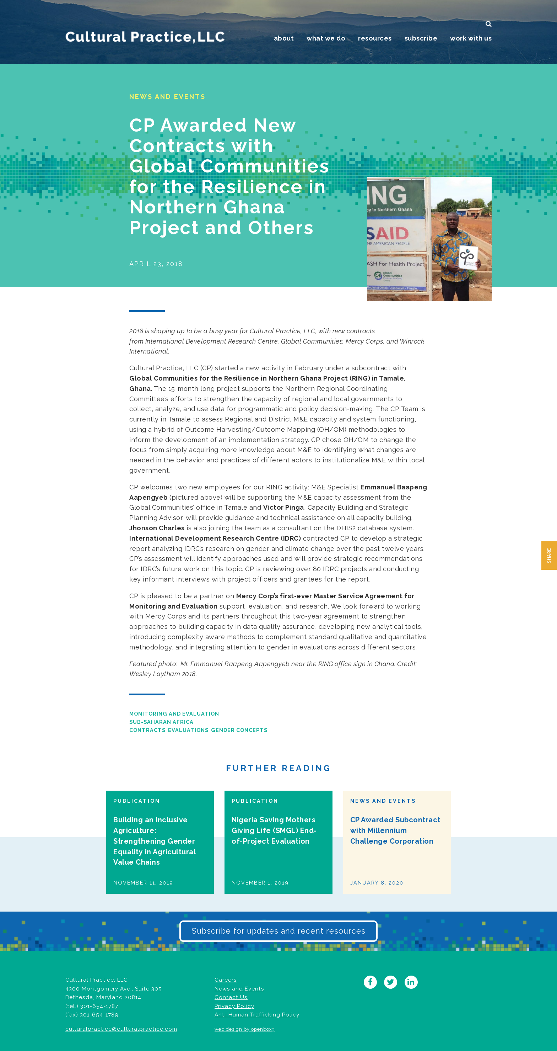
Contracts (147, 730)
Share (549, 555)
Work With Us (471, 38)
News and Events (239, 989)
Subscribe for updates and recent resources (278, 931)
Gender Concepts (239, 730)
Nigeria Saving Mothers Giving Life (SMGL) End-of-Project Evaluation (274, 830)
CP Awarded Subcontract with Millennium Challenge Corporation (395, 830)
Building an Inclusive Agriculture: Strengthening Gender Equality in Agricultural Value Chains (154, 841)
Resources (375, 38)
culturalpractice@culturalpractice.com (121, 1029)
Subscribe (421, 38)
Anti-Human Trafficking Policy (257, 1015)
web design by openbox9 (245, 1029)
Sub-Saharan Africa (161, 722)
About (284, 38)
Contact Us (231, 997)
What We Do (326, 38)
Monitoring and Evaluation (174, 714)
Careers (226, 980)
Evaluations (188, 730)
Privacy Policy (234, 1006)
